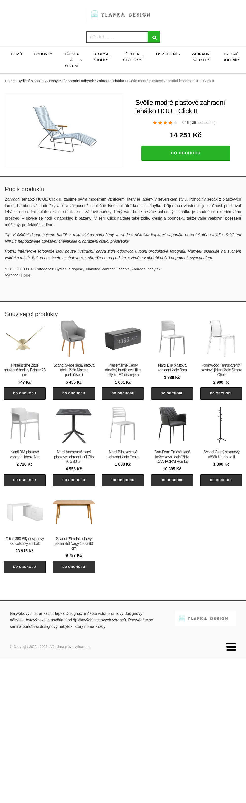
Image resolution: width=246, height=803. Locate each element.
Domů (16, 54)
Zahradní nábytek (201, 57)
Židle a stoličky (132, 57)
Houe (25, 275)
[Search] (154, 37)
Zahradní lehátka (110, 81)
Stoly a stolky (100, 57)
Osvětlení (166, 54)
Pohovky (43, 54)
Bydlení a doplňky (32, 81)
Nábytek (56, 81)
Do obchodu (186, 153)
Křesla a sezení (71, 60)
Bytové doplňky (231, 57)
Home (10, 81)
